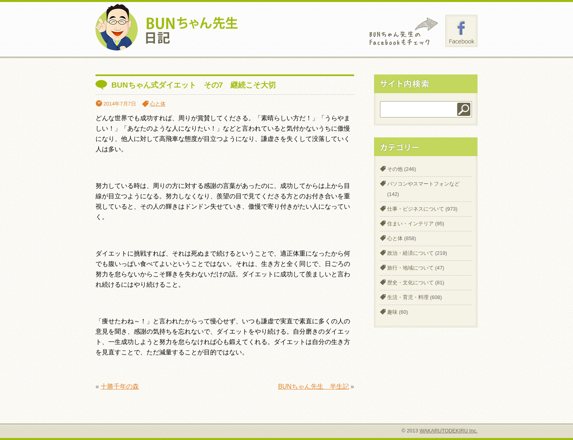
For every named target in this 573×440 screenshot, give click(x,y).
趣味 (392, 312)
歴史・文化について (410, 283)
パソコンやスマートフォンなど (423, 184)
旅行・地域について (410, 268)
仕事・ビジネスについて (415, 209)
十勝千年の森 (120, 386)
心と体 (158, 104)
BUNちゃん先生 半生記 (313, 386)
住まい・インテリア (410, 224)
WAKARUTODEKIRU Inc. (448, 431)
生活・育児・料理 (408, 297)
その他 (395, 169)
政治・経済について (410, 253)
